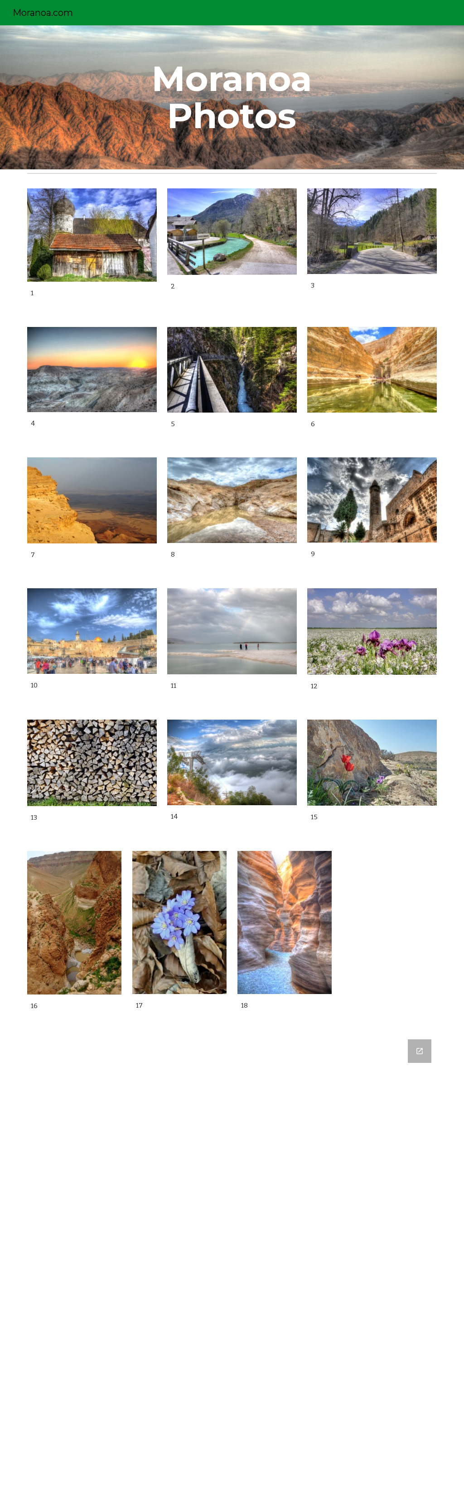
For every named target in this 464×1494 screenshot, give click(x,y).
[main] (232, 97)
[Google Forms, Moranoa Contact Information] (232, 1261)
